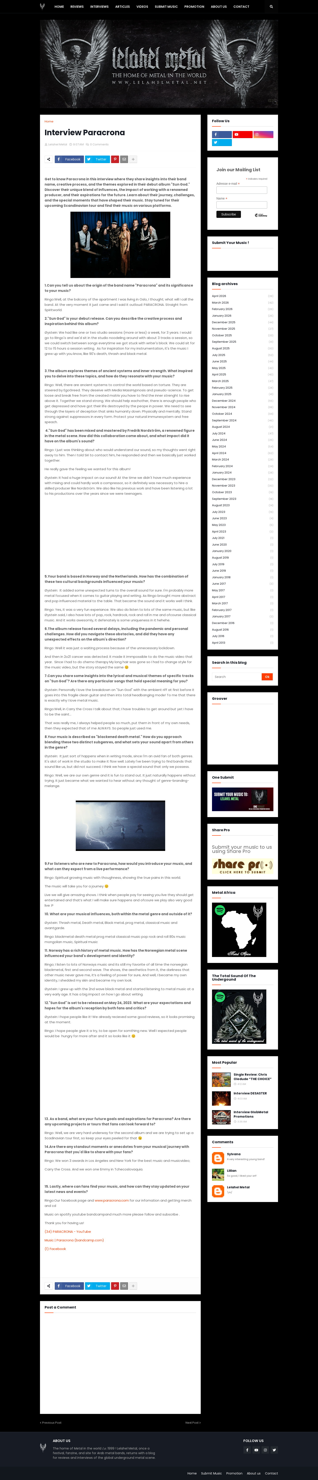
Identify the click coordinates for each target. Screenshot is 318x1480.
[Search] (237, 676)
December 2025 (242, 322)
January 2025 (242, 394)
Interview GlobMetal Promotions (251, 1114)
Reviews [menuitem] (77, 6)
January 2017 (242, 616)
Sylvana (233, 1154)
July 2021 (242, 538)
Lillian (232, 1171)
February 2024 (242, 466)
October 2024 (242, 414)
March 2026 (242, 303)
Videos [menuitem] (142, 6)
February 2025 (242, 388)
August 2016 (242, 630)
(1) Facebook (55, 1248)
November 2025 (242, 329)
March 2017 (242, 603)
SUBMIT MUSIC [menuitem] (166, 6)
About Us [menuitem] (219, 6)
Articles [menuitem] (122, 6)
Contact (271, 1473)
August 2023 (242, 505)
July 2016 (242, 636)
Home (49, 121)
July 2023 (242, 512)
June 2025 (242, 361)
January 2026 (242, 316)
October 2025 (242, 335)
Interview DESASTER (250, 1093)
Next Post (192, 1423)
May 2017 (242, 590)
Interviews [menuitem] (99, 6)
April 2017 (242, 597)
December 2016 (242, 623)
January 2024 (242, 472)
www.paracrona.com (112, 1200)
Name (221, 198)
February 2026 (242, 309)
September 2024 (242, 420)
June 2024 (242, 440)
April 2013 (242, 643)
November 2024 (242, 407)
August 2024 (242, 427)
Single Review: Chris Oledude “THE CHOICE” (253, 1077)
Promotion (234, 1473)
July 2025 (242, 355)
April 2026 (242, 296)
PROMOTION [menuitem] (194, 6)
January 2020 (242, 551)
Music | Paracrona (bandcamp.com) (74, 1240)
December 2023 (242, 479)
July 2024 (242, 433)
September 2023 (242, 499)
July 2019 (242, 564)
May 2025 (242, 368)
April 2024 (242, 453)
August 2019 (242, 557)
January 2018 (242, 577)
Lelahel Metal (238, 1187)
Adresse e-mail (228, 184)
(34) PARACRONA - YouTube (68, 1231)
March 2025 (242, 381)
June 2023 (242, 518)
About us (254, 1473)
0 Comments (99, 144)
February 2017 (242, 610)
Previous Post (51, 1423)
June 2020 (242, 544)
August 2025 (242, 348)
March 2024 (242, 459)
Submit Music (211, 1473)
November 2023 (242, 485)
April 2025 (242, 374)
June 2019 (242, 571)
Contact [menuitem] (241, 6)
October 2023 (242, 492)
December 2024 (242, 401)
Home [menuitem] (59, 6)
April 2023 (242, 531)
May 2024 (242, 446)
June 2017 (242, 584)
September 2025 (242, 342)
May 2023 (242, 525)
